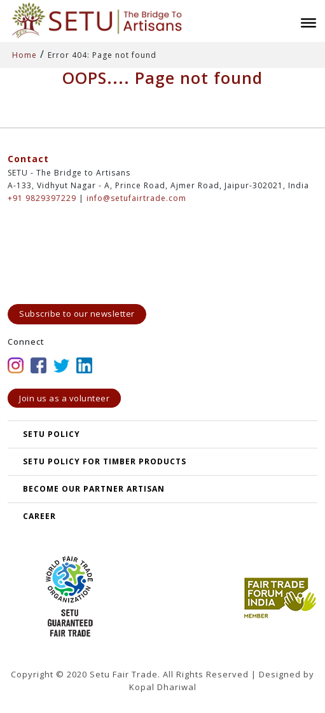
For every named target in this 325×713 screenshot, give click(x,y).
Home (24, 55)
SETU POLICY (51, 434)
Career (39, 516)
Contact (28, 159)
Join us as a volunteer (64, 398)
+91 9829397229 (42, 198)
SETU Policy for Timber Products (104, 461)
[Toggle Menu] (308, 22)
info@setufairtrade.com (136, 198)
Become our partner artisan (94, 488)
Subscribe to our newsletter (77, 313)
